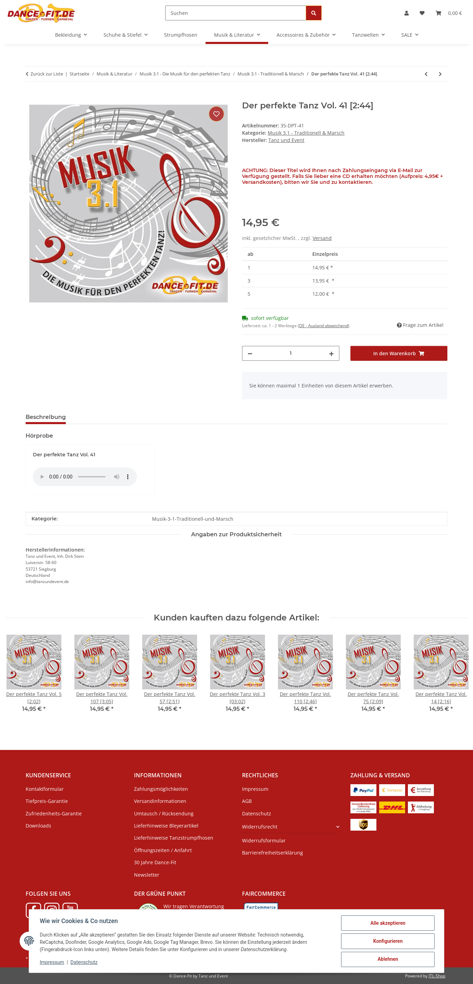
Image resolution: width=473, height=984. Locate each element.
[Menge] (290, 353)
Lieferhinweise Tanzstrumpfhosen (173, 837)
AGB (247, 801)
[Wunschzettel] (422, 13)
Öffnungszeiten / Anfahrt (163, 850)
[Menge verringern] (250, 353)
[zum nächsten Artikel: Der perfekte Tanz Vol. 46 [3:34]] (440, 73)
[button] (406, 13)
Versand (322, 238)
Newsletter (146, 874)
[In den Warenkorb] (31, 97)
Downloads (38, 825)
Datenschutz (84, 962)
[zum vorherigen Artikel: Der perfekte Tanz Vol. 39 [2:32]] (426, 73)
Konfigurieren (387, 941)
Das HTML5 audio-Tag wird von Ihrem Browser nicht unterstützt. (85, 476)
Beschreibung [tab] (46, 417)
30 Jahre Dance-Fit (155, 862)
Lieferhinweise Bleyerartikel (166, 825)
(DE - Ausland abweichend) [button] (323, 326)
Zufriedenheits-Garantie (54, 813)
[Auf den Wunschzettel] (216, 114)
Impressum (52, 962)
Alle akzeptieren (387, 923)
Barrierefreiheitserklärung (272, 852)
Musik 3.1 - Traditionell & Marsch (306, 132)
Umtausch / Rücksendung (164, 813)
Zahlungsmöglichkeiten (161, 789)
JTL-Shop (437, 976)
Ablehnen (387, 959)
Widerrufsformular (264, 840)
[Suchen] (235, 13)
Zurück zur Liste (46, 74)
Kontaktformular (45, 789)
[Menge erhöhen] (331, 353)
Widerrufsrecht (259, 826)
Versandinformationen (160, 801)
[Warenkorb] (448, 13)
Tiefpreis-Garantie (47, 801)
